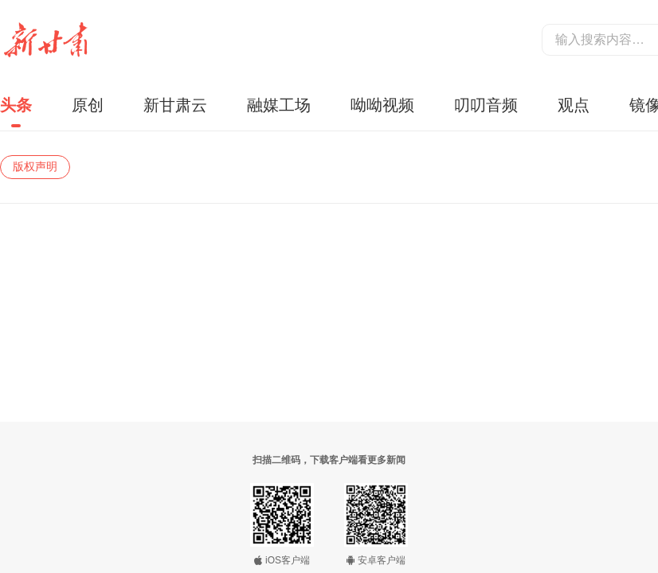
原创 (88, 105)
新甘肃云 (175, 105)
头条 (16, 105)
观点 (573, 105)
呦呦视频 (382, 105)
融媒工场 (279, 105)
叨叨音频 (486, 105)
